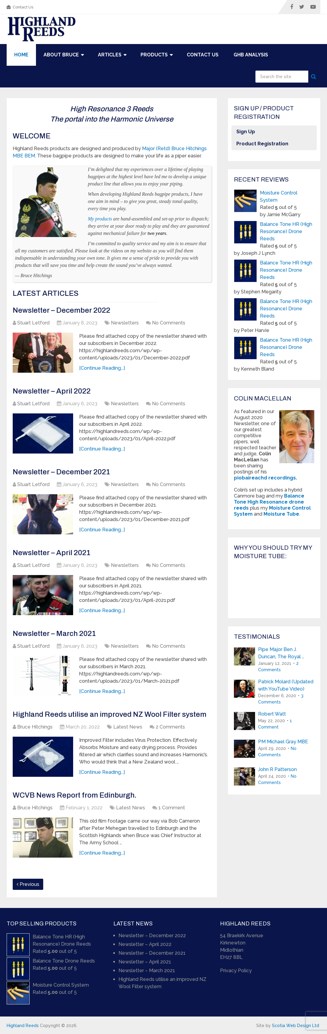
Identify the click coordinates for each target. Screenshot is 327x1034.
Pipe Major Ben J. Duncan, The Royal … (281, 653)
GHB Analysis (251, 55)
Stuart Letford (33, 323)
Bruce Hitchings (35, 727)
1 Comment (171, 808)
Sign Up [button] (245, 131)
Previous (28, 884)
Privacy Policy (236, 970)
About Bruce (61, 55)
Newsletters (125, 323)
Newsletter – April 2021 (51, 553)
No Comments (168, 323)
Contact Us (20, 7)
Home (21, 55)
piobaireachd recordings (265, 478)
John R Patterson (277, 769)
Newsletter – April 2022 (52, 391)
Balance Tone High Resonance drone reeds (269, 502)
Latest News (127, 727)
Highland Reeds (23, 1025)
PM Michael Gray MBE (283, 742)
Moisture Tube (281, 514)
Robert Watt (272, 714)
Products (154, 55)
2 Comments (170, 727)
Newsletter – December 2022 (61, 310)
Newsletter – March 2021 (54, 633)
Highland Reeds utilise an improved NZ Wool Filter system (109, 714)
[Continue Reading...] (102, 368)
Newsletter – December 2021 (61, 472)
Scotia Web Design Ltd (295, 1025)
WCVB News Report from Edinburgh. (75, 795)
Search (314, 77)
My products (100, 218)
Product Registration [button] (262, 144)
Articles (109, 55)
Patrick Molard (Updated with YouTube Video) (285, 685)
